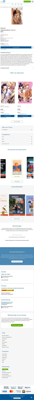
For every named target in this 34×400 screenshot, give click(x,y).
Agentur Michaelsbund (6, 375)
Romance (3, 141)
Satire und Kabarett (4, 129)
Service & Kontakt (4, 279)
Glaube (3, 343)
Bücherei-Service (5, 347)
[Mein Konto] (15, 4)
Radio (3, 360)
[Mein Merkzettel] (18, 4)
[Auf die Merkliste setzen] (32, 47)
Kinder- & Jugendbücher (7, 337)
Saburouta (3, 28)
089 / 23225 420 (5, 307)
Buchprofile (4, 345)
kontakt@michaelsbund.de (7, 276)
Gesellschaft (4, 354)
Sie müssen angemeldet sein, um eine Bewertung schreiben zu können (17, 240)
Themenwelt (4, 342)
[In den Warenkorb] (16, 47)
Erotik (3, 136)
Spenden (5, 369)
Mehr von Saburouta (17, 121)
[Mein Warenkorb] (21, 4)
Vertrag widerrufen (17, 398)
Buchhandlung (5, 377)
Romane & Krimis (5, 335)
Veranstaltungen (5, 374)
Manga (3, 139)
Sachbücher (4, 338)
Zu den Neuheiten (17, 181)
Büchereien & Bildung (6, 372)
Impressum (11, 395)
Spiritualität (4, 357)
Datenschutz (16, 395)
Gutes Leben (4, 355)
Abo (3, 362)
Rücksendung (10, 294)
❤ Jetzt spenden (27, 1)
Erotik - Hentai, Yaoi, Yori (5, 143)
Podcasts (4, 359)
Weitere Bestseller (17, 218)
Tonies (3, 340)
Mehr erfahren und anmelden (17, 261)
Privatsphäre (22, 395)
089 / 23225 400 (5, 277)
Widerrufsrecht (4, 294)
